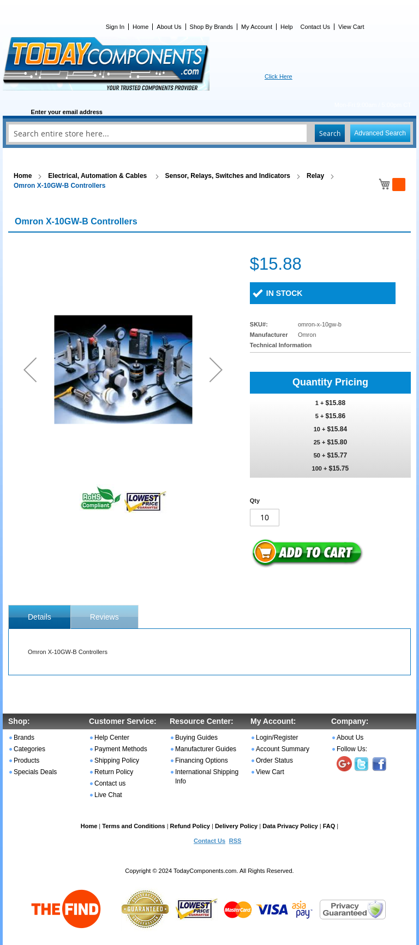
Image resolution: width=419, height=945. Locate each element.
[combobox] (209, 133)
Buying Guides (196, 737)
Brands (24, 737)
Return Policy (113, 772)
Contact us (109, 783)
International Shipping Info (206, 776)
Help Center (111, 737)
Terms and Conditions (133, 826)
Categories (29, 749)
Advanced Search (380, 133)
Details (39, 617)
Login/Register (277, 737)
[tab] (39, 617)
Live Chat (108, 795)
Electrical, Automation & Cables (98, 176)
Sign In (115, 26)
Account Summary (282, 749)
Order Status (274, 760)
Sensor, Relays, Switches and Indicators (227, 176)
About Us (169, 26)
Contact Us (315, 26)
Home (140, 26)
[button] (30, 369)
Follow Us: (352, 749)
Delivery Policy (236, 826)
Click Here (278, 76)
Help (286, 26)
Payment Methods (120, 749)
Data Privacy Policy (290, 826)
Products (26, 760)
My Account (256, 26)
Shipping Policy (116, 760)
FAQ (329, 826)
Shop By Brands (212, 26)
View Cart (351, 26)
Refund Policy (190, 826)
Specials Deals (35, 772)
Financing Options (201, 760)
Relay (315, 176)
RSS (235, 840)
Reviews (104, 617)
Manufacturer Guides (205, 749)
